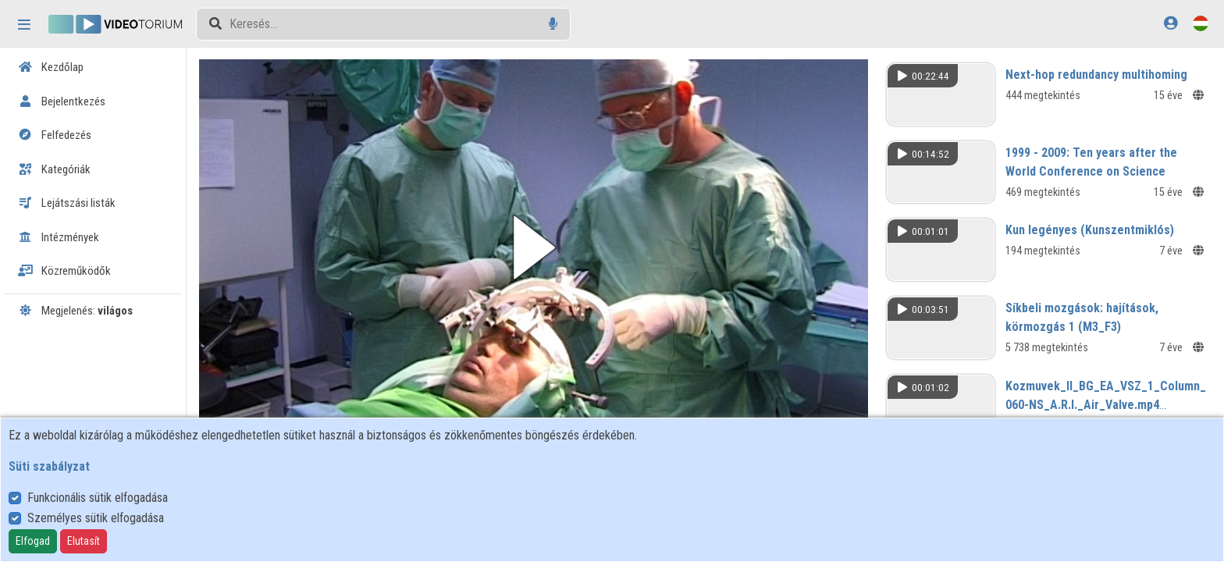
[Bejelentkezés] (1170, 23)
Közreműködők (64, 271)
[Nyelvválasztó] (1200, 23)
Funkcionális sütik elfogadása (97, 497)
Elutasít (83, 541)
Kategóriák (54, 169)
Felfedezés (54, 135)
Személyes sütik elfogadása (95, 517)
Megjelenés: (75, 311)
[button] (533, 247)
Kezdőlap (51, 67)
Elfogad (33, 541)
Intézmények (58, 237)
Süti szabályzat (49, 466)
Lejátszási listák (67, 203)
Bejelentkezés (61, 101)
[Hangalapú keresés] (553, 23)
